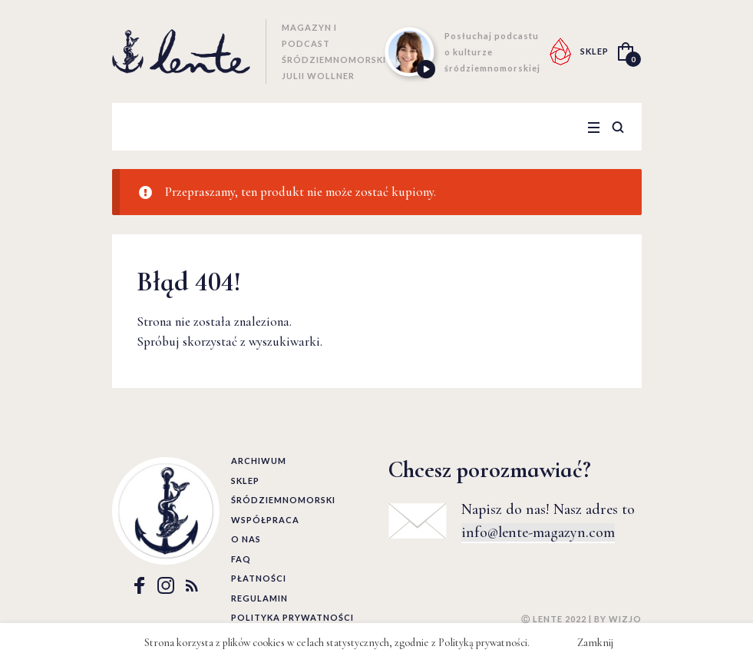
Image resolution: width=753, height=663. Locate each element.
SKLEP (594, 51)
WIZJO (625, 619)
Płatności (258, 578)
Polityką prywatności (482, 642)
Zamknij (595, 642)
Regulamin (259, 598)
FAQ (241, 559)
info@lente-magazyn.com (538, 532)
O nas (246, 539)
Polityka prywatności (292, 617)
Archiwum (258, 461)
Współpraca (265, 520)
